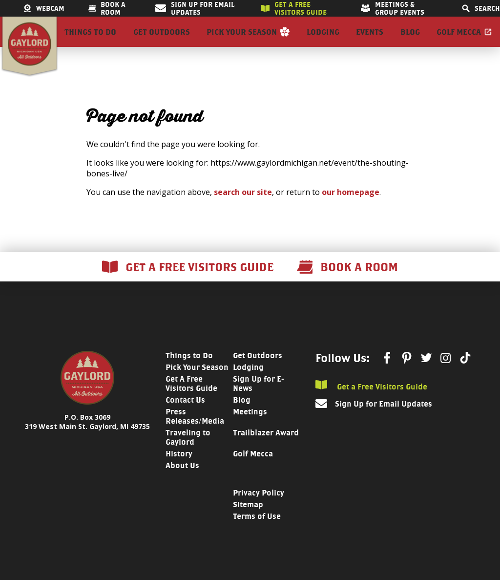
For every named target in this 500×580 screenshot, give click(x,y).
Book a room (106, 8)
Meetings (250, 428)
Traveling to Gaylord (188, 454)
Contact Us (185, 416)
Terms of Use (257, 532)
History (179, 470)
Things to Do (90, 40)
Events (369, 40)
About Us (182, 482)
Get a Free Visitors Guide (371, 402)
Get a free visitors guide (294, 8)
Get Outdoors (161, 40)
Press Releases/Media (195, 433)
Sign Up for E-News (258, 400)
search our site (243, 208)
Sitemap (248, 521)
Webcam (43, 8)
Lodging (323, 40)
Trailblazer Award (266, 449)
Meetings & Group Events (392, 8)
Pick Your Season (242, 40)
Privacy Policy (258, 509)
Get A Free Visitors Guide (191, 400)
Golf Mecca (459, 40)
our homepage (350, 208)
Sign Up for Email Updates (194, 8)
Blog (410, 40)
